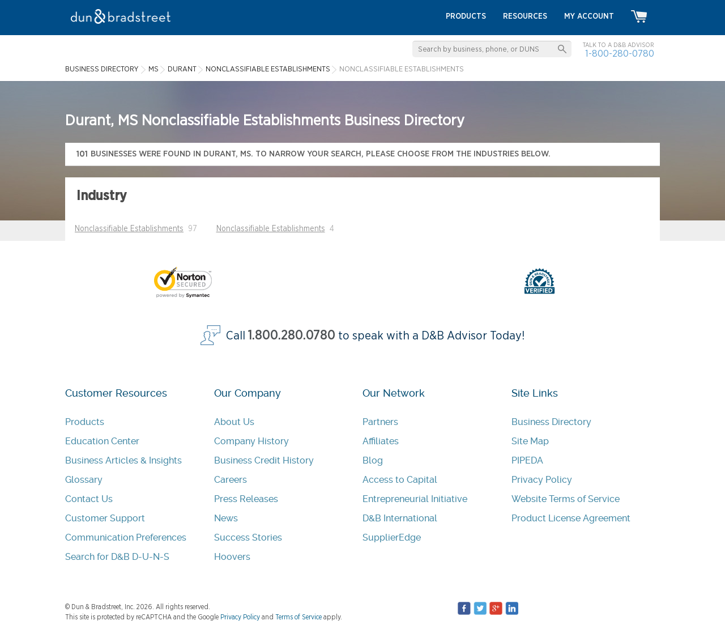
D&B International (399, 518)
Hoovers (232, 556)
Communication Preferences (125, 537)
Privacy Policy (541, 479)
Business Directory (551, 421)
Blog (372, 460)
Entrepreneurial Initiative (414, 499)
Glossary (84, 479)
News (226, 518)
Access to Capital (399, 479)
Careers (230, 479)
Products (84, 421)
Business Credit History (264, 460)
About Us (234, 421)
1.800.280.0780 (291, 335)
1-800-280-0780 (619, 53)
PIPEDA (527, 460)
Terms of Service (298, 617)
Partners (380, 421)
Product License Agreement (570, 518)
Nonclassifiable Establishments (129, 229)
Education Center (102, 441)
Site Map (530, 441)
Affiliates (380, 441)
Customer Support (105, 518)
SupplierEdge (391, 537)
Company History (251, 441)
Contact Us (89, 499)
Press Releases (246, 499)
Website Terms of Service (565, 499)
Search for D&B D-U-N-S (117, 556)
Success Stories (248, 537)
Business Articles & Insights (123, 460)
